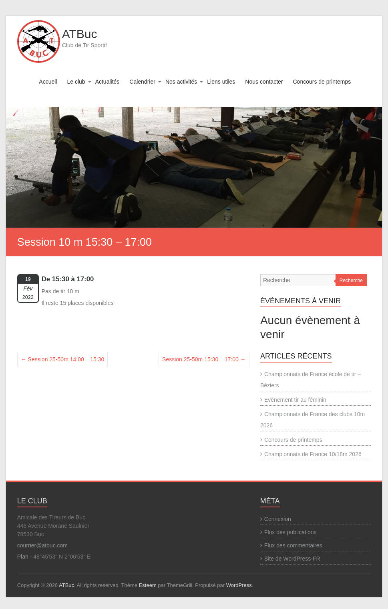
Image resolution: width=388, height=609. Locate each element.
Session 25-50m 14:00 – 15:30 (63, 359)
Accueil (48, 81)
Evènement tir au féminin (295, 400)
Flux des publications (290, 532)
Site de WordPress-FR (292, 558)
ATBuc (79, 33)
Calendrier (142, 81)
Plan (22, 556)
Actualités (107, 81)
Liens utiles (221, 81)
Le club (76, 81)
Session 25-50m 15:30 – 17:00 (204, 359)
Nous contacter (264, 81)
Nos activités (181, 81)
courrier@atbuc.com (42, 545)
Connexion (277, 519)
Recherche (351, 280)
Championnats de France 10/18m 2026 (313, 454)
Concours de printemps (322, 81)
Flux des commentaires (293, 545)
